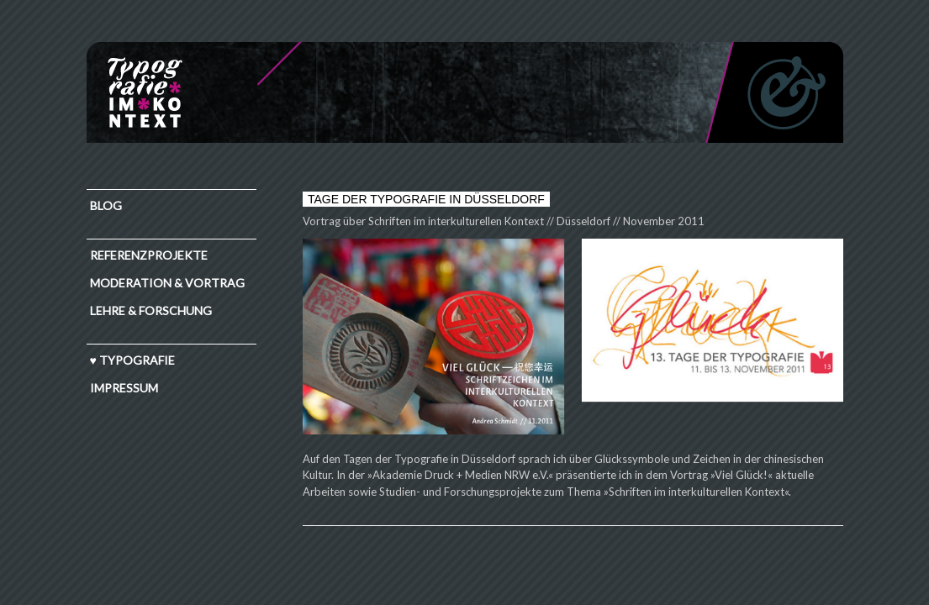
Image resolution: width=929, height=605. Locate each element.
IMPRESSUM (124, 388)
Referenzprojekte (149, 255)
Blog (106, 205)
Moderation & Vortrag (167, 283)
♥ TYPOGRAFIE (132, 360)
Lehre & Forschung (151, 310)
